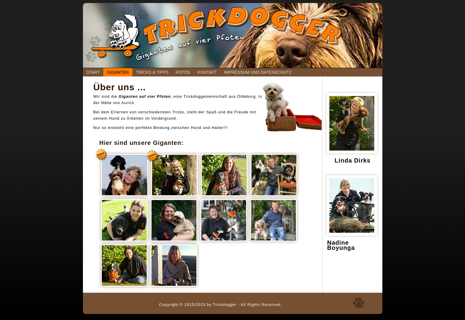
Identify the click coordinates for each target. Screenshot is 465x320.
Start (93, 72)
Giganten (118, 72)
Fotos (183, 72)
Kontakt (207, 72)
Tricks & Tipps (152, 72)
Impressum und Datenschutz (258, 72)
